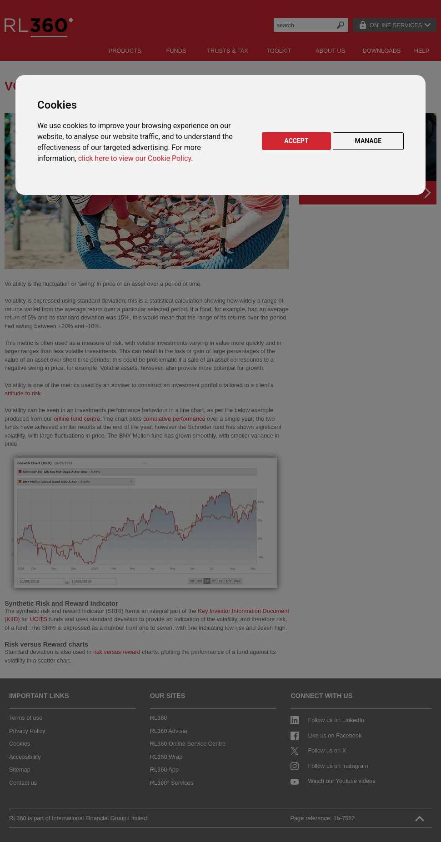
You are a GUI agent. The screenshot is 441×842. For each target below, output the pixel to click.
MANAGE (368, 140)
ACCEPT (296, 140)
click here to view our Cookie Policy (134, 158)
